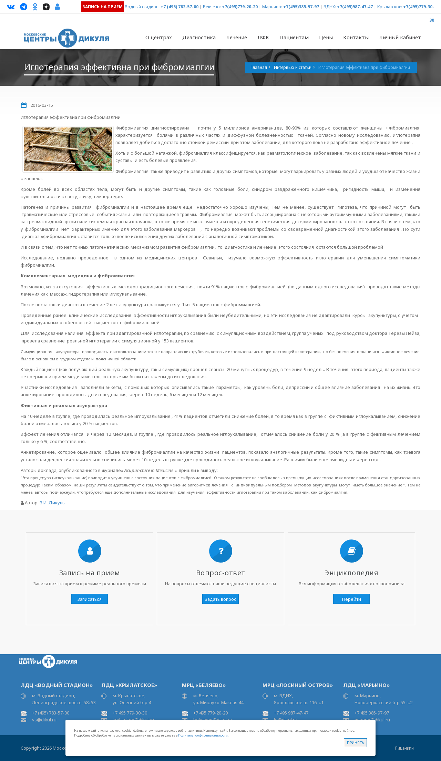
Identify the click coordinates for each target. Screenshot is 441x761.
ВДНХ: (330, 7)
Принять (355, 742)
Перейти (351, 599)
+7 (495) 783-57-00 (179, 7)
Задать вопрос (220, 599)
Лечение (236, 37)
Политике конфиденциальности (203, 735)
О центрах (158, 37)
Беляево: (212, 7)
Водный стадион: (142, 7)
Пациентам (294, 37)
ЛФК (263, 37)
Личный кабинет (400, 37)
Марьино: (272, 7)
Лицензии (404, 748)
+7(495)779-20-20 (240, 7)
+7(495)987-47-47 (355, 7)
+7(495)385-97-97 (301, 7)
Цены (326, 37)
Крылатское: (389, 7)
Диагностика (199, 37)
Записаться (90, 599)
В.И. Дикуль (52, 503)
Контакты (356, 37)
